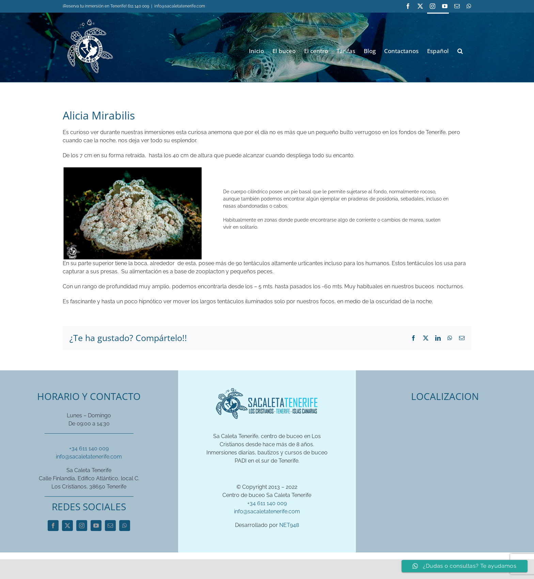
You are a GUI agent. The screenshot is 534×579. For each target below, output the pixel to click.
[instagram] (81, 525)
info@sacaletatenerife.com (179, 6)
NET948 (289, 525)
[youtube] (96, 525)
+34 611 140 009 (89, 448)
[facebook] (53, 525)
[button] (460, 50)
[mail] (110, 525)
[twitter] (67, 525)
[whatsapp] (124, 525)
